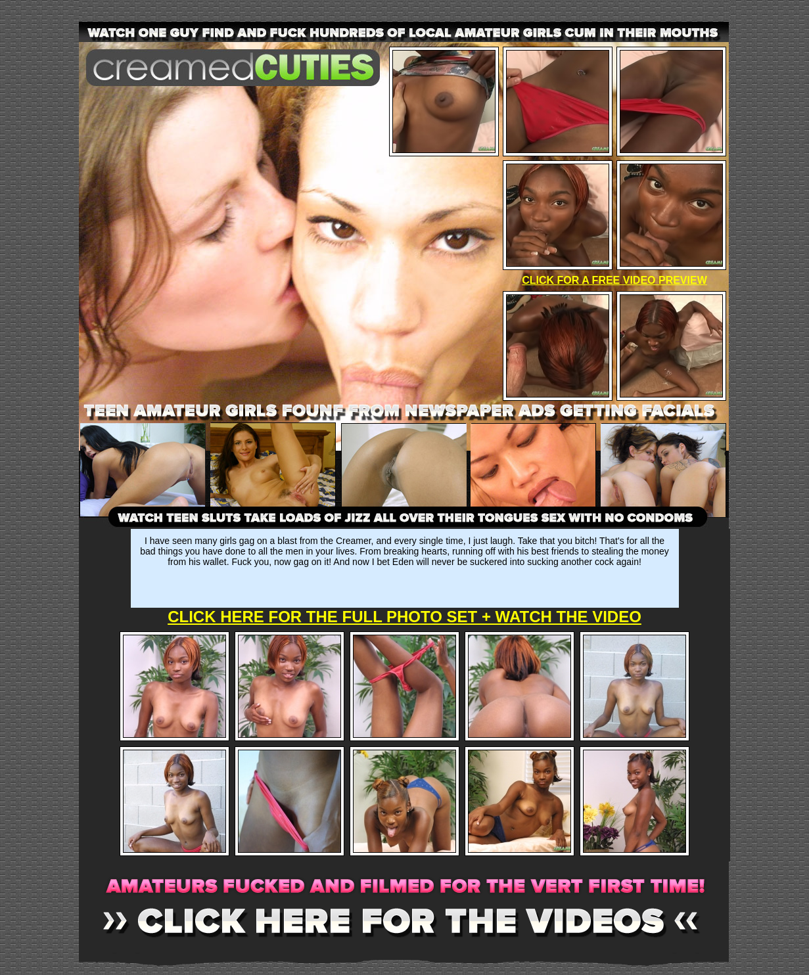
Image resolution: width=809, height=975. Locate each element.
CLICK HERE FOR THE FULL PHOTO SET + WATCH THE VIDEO (404, 616)
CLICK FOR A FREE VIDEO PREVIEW (614, 280)
